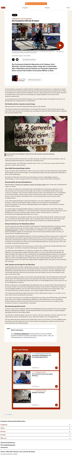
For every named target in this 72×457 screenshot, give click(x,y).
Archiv (14, 15)
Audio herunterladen (30, 59)
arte (21, 451)
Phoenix (16, 451)
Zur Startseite (8, 414)
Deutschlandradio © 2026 (9, 454)
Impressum (4, 447)
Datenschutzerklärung (8, 442)
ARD (8, 451)
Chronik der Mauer (29, 451)
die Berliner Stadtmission (21, 333)
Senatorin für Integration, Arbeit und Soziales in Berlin (30, 184)
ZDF (11, 451)
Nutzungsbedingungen (8, 445)
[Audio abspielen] (60, 45)
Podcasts (47, 7)
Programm (25, 7)
